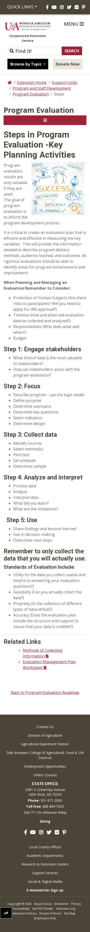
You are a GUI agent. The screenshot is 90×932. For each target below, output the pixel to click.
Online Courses (45, 775)
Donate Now (68, 64)
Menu (74, 24)
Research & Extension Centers (45, 864)
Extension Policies (25, 913)
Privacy (76, 904)
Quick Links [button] (20, 7)
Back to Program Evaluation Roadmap (45, 692)
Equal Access (43, 904)
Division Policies (50, 913)
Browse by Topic (26, 64)
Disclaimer (61, 904)
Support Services (45, 873)
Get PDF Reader (43, 909)
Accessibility (21, 909)
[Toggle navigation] (45, 120)
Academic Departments (45, 855)
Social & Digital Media (45, 881)
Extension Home (32, 82)
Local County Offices (45, 847)
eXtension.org (65, 909)
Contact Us (45, 726)
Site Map (69, 913)
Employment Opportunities (45, 766)
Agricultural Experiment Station (45, 744)
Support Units (64, 82)
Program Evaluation (31, 94)
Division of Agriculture (45, 735)
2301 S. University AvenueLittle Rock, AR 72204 (45, 792)
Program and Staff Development (42, 88)
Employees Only (45, 918)
